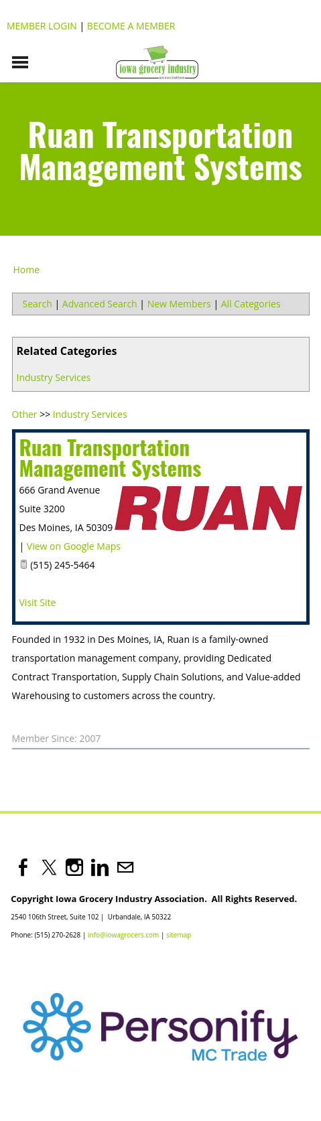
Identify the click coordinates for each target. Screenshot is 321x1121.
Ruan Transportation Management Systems (110, 457)
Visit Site (37, 602)
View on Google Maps (74, 546)
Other (25, 414)
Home (26, 269)
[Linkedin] (100, 867)
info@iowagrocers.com (123, 935)
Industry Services (54, 377)
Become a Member (131, 25)
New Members (179, 303)
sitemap (178, 935)
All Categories (251, 303)
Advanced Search (99, 303)
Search (37, 303)
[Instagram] (74, 867)
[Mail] (125, 867)
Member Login (42, 25)
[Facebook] (23, 867)
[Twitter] (49, 867)
